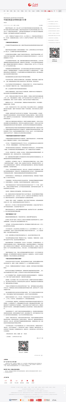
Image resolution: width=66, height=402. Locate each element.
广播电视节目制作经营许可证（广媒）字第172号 (41, 392)
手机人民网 (16, 381)
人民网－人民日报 (16, 25)
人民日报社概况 (13, 387)
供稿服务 (36, 387)
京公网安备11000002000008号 (53, 394)
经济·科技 (8, 13)
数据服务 (39, 387)
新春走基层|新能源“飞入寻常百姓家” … (53, 40)
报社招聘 (21, 387)
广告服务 (29, 387)
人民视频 (27, 381)
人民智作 (32, 381)
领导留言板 (22, 381)
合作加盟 (32, 387)
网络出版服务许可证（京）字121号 (38, 394)
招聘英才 (25, 387)
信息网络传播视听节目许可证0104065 (14, 394)
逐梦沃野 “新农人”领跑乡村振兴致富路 (11, 369)
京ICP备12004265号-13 (52, 392)
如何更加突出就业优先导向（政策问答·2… (54, 28)
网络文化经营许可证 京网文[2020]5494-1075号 (26, 394)
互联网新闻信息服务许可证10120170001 (16, 392)
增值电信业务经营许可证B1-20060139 (28, 392)
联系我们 (54, 387)
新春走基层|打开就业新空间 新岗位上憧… (54, 26)
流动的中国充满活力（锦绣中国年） (53, 21)
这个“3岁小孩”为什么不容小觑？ (10, 361)
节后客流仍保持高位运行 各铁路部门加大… (54, 42)
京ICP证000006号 (46, 394)
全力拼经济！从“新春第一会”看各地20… (54, 33)
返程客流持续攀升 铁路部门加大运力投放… (54, 35)
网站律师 (47, 387)
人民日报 (5, 381)
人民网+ (11, 381)
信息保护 (50, 387)
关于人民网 (17, 387)
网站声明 (43, 387)
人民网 (5, 13)
